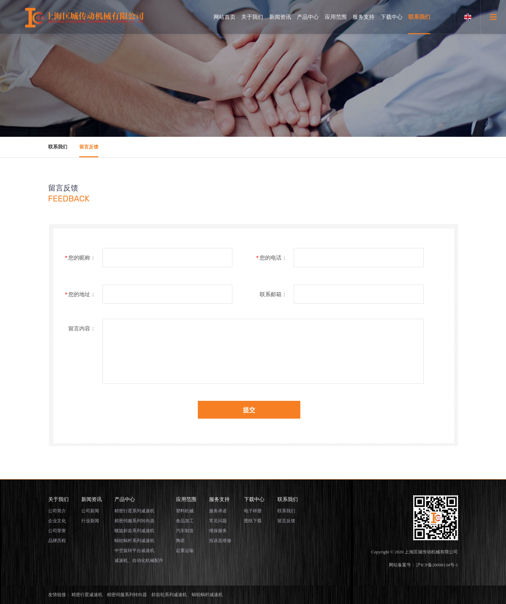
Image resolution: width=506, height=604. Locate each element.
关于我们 (252, 17)
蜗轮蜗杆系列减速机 (134, 540)
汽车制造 (185, 530)
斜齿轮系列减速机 (169, 594)
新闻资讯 (280, 17)
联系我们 (419, 17)
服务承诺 (218, 510)
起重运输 (185, 550)
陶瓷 (180, 540)
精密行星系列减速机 (134, 510)
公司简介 (57, 510)
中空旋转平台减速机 (134, 550)
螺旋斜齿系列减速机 (134, 530)
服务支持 (363, 17)
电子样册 (253, 510)
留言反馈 (88, 146)
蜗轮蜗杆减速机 (207, 594)
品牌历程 (57, 540)
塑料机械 (185, 510)
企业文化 (57, 520)
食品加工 (185, 520)
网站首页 (224, 17)
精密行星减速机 (86, 594)
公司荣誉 (57, 530)
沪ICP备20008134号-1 (437, 564)
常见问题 (218, 520)
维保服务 (218, 530)
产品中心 (308, 17)
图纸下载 (253, 520)
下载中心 (391, 17)
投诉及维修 (220, 540)
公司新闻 (90, 510)
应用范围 (336, 17)
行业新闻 (90, 520)
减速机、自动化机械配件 (138, 560)
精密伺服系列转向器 (134, 520)
